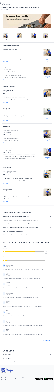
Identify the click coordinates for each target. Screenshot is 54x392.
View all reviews (46, 340)
